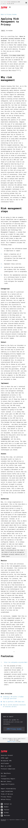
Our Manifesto (6, 773)
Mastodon (7, 815)
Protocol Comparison (8, 768)
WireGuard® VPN (6, 760)
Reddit (6, 806)
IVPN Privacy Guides (14, 728)
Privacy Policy (6, 796)
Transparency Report (8, 778)
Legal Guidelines (7, 791)
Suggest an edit (11, 740)
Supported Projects (7, 783)
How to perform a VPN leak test (13, 701)
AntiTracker (5, 763)
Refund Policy (6, 799)
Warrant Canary (6, 781)
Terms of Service (7, 793)
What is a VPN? (6, 765)
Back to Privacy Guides (9, 14)
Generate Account (7, 755)
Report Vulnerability (8, 788)
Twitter (6, 809)
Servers (3, 775)
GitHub (6, 812)
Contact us (7, 803)
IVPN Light (4, 757)
